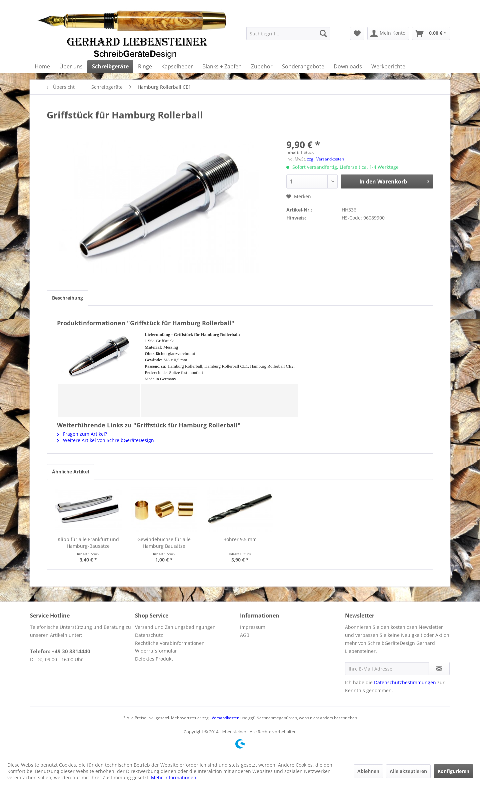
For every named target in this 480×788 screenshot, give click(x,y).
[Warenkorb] (431, 33)
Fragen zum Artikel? (82, 434)
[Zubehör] (261, 66)
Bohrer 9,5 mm (240, 539)
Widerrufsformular (156, 651)
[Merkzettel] (357, 33)
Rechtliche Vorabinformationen (170, 643)
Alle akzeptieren (408, 771)
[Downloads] (348, 66)
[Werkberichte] (388, 66)
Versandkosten (225, 718)
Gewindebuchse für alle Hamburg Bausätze (164, 542)
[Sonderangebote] (303, 66)
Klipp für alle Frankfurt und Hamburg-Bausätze (88, 542)
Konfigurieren (453, 771)
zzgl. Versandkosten (325, 159)
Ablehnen (368, 771)
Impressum (252, 627)
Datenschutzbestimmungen (405, 682)
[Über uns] (71, 66)
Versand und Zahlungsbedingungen (175, 627)
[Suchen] (323, 33)
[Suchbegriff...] (288, 33)
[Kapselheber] (177, 66)
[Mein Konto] (388, 33)
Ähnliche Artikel (70, 471)
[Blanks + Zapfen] (222, 66)
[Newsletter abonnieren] (439, 668)
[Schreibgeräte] (110, 66)
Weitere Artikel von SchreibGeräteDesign (105, 440)
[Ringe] (145, 66)
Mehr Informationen (173, 777)
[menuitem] (288, 33)
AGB (244, 635)
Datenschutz (149, 635)
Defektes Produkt (154, 659)
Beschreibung (67, 298)
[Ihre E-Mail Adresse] (387, 668)
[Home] (42, 66)
